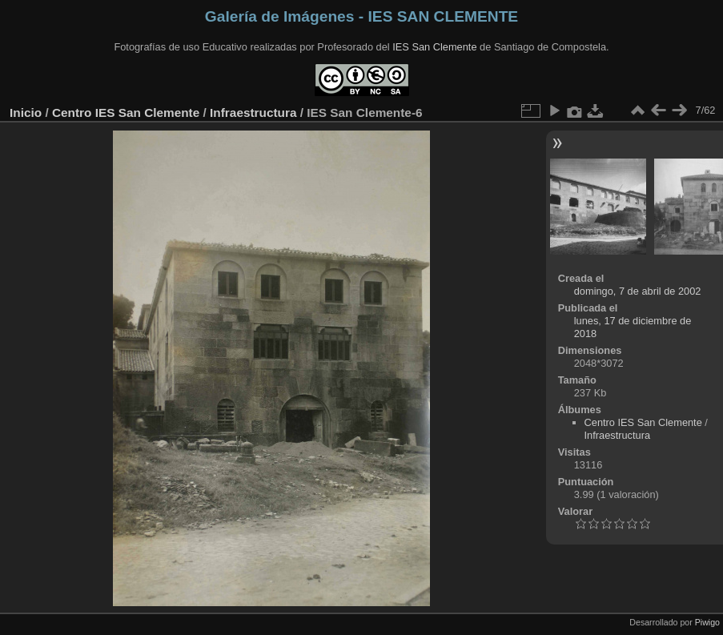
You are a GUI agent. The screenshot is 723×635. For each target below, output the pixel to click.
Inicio (26, 112)
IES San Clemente (434, 47)
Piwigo (707, 622)
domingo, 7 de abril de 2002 (637, 291)
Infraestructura (253, 112)
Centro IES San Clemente (125, 112)
